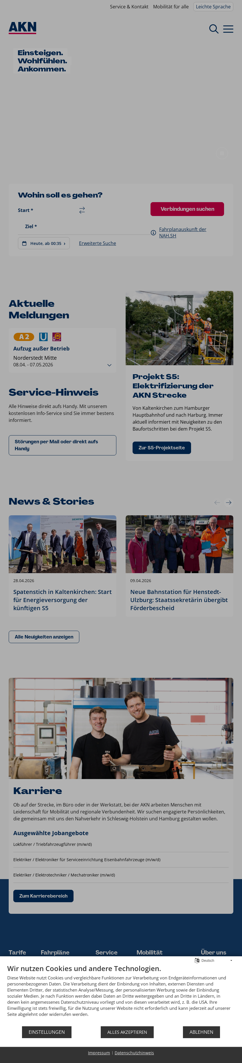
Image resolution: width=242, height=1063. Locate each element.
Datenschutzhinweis (134, 1052)
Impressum (99, 1052)
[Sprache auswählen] (197, 960)
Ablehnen (201, 1032)
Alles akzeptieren (127, 1032)
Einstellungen (47, 1032)
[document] (121, 995)
